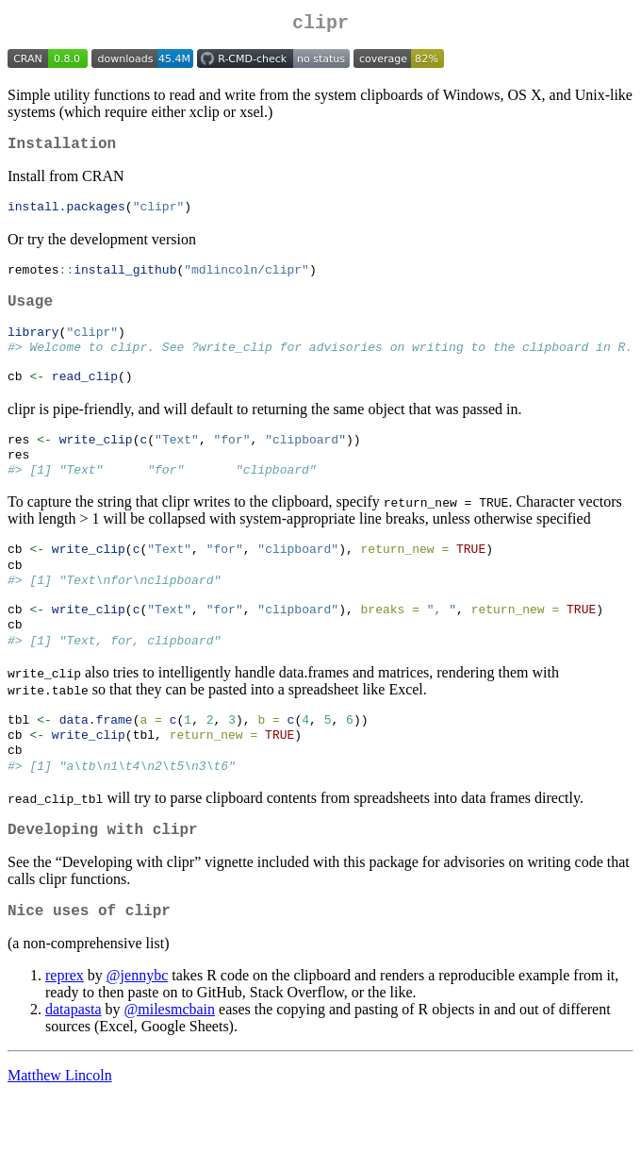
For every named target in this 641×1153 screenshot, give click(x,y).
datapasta (73, 1063)
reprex (64, 1029)
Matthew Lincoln (60, 1129)
